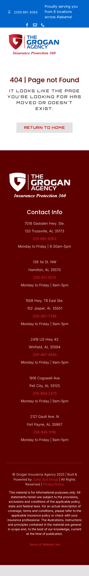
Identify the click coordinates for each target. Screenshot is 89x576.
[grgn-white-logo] (40, 169)
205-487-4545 (45, 354)
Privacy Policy (53, 484)
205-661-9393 (44, 238)
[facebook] (27, 25)
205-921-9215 (44, 277)
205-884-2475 (45, 393)
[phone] (43, 25)
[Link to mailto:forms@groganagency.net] (35, 25)
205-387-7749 (44, 316)
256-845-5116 (44, 432)
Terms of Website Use (44, 544)
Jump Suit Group (45, 479)
